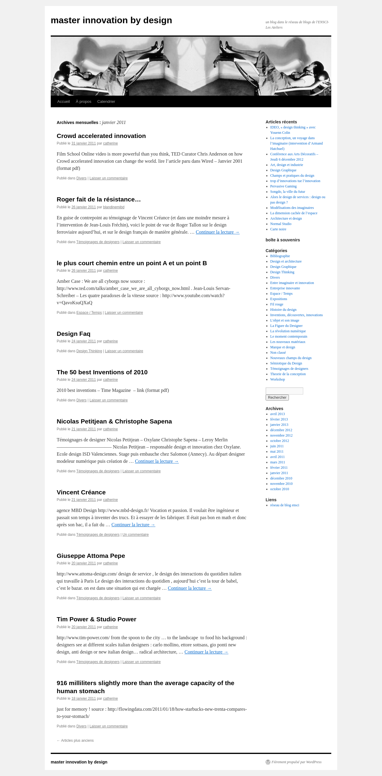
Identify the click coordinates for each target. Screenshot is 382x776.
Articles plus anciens (75, 740)
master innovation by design (111, 20)
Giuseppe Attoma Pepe (91, 555)
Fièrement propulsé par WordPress (296, 762)
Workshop (277, 379)
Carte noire (278, 229)
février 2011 (279, 467)
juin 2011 (277, 446)
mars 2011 (277, 462)
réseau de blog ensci (284, 505)
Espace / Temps (89, 313)
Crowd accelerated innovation (101, 135)
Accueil (63, 101)
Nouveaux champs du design (291, 358)
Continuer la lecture (218, 232)
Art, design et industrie (286, 165)
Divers (81, 178)
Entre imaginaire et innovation (292, 283)
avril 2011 (277, 457)
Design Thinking (89, 351)
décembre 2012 (281, 430)
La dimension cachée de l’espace (294, 213)
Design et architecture (286, 261)
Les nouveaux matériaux (288, 342)
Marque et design (282, 347)
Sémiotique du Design (286, 363)
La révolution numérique (288, 331)
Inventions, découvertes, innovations (296, 315)
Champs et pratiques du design (292, 175)
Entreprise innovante (285, 288)
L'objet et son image (284, 320)
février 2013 (279, 419)
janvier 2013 (279, 425)
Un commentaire (135, 535)
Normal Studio (281, 224)
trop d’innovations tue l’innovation (295, 181)
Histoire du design (283, 310)
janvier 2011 (279, 473)
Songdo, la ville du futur (287, 192)
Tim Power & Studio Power (96, 619)
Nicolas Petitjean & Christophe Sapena (114, 421)
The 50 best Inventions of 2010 (102, 372)
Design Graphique (283, 170)
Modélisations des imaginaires (292, 208)
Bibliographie (280, 256)
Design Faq (73, 333)
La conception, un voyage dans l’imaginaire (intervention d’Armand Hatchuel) (296, 143)
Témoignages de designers (98, 242)
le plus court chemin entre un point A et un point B (132, 263)
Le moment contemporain (288, 336)
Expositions (278, 299)
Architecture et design (286, 218)
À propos (83, 101)
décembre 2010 (281, 478)
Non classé (278, 352)
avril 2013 (277, 414)
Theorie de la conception (288, 374)
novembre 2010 (281, 484)
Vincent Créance (81, 492)
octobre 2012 (279, 441)
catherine (110, 143)
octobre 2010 (279, 489)
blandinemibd (113, 207)
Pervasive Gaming (283, 186)
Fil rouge (277, 304)
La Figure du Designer (286, 326)
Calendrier (106, 101)
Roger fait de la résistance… (99, 199)
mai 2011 (277, 451)
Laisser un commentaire (109, 178)
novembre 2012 (281, 435)
